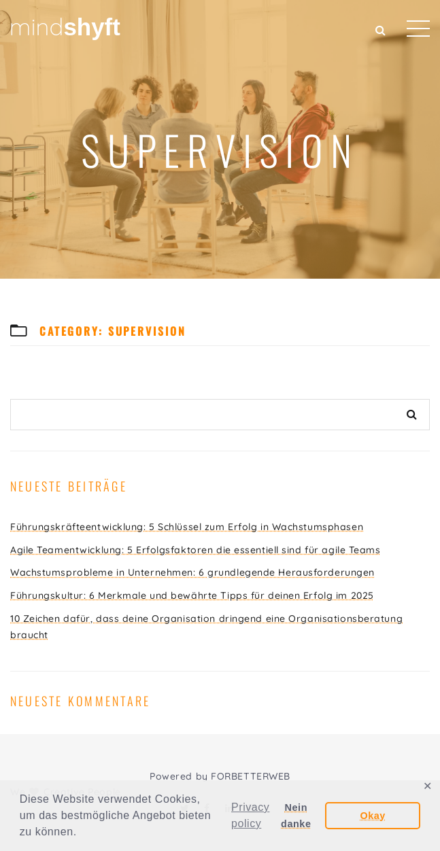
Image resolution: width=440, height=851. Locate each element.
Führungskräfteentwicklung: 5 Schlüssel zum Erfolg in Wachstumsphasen (186, 527)
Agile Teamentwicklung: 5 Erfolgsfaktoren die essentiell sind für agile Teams (195, 550)
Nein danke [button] (296, 815)
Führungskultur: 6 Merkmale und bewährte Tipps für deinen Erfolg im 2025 (192, 595)
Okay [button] (372, 815)
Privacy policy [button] (250, 815)
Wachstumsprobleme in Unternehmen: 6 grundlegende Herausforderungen (192, 572)
